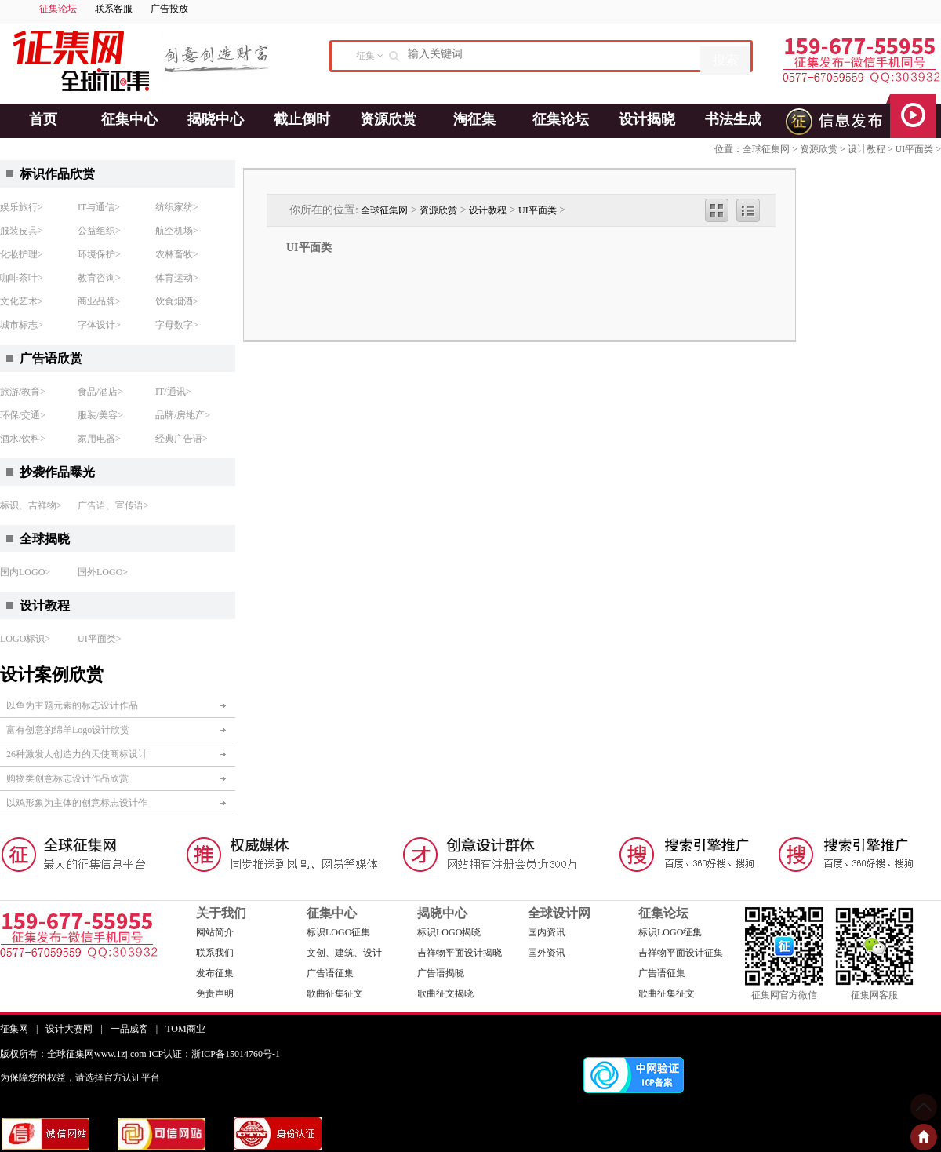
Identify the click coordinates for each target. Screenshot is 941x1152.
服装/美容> (100, 415)
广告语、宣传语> (113, 505)
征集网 (14, 1028)
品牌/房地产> (182, 415)
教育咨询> (99, 277)
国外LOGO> (103, 572)
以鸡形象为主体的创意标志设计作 (76, 802)
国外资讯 (546, 952)
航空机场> (176, 230)
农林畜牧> (176, 254)
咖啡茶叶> (21, 277)
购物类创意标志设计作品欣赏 (67, 778)
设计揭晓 (647, 119)
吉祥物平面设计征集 (680, 952)
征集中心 (129, 119)
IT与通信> (99, 207)
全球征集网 (766, 149)
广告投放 (169, 8)
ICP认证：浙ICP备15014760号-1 (214, 1053)
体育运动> (176, 277)
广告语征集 (330, 973)
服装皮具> (21, 230)
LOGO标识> (25, 638)
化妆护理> (21, 254)
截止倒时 (302, 119)
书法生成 (733, 119)
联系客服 (114, 8)
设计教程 (866, 149)
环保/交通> (22, 415)
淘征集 (474, 119)
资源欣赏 (388, 119)
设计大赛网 (69, 1028)
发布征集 (215, 973)
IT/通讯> (173, 391)
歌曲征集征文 (335, 993)
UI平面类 (915, 149)
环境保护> (99, 254)
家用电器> (99, 438)
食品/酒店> (100, 391)
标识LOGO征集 (338, 932)
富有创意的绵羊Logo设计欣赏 (67, 729)
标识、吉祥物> (31, 505)
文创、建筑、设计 (344, 952)
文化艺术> (21, 301)
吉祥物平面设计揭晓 (459, 952)
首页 (43, 119)
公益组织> (99, 230)
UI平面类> (99, 638)
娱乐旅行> (21, 207)
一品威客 (129, 1028)
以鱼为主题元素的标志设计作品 (72, 705)
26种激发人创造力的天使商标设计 (76, 754)
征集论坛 (58, 8)
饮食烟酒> (176, 301)
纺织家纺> (176, 207)
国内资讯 (546, 932)
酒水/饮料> (22, 438)
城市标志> (21, 324)
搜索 (725, 60)
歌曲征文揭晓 (445, 993)
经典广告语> (181, 438)
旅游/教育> (22, 391)
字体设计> (99, 324)
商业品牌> (99, 301)
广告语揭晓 (440, 973)
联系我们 (215, 952)
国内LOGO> (25, 572)
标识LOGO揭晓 (449, 932)
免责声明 (215, 993)
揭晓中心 (215, 119)
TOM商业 (185, 1028)
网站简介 (215, 932)
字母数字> (176, 324)
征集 (365, 55)
